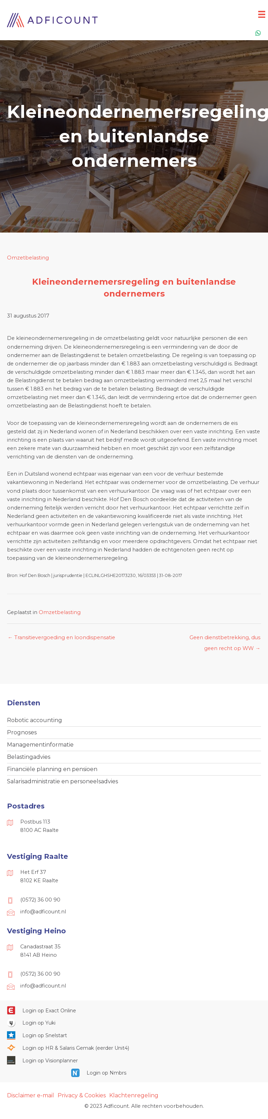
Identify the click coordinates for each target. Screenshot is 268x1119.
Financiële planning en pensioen (52, 769)
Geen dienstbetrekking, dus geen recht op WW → (224, 639)
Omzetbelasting (28, 258)
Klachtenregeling (133, 1095)
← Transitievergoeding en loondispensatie (61, 637)
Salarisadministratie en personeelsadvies (62, 781)
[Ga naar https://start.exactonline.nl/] (134, 1010)
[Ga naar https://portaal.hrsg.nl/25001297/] (134, 1047)
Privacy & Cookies (82, 1095)
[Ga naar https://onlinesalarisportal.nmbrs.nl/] (134, 1072)
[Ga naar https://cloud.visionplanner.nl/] (134, 1060)
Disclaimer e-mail (30, 1095)
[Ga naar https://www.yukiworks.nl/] (134, 1022)
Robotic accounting (34, 720)
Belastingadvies (28, 757)
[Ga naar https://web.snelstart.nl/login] (134, 1035)
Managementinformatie (40, 744)
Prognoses (22, 732)
